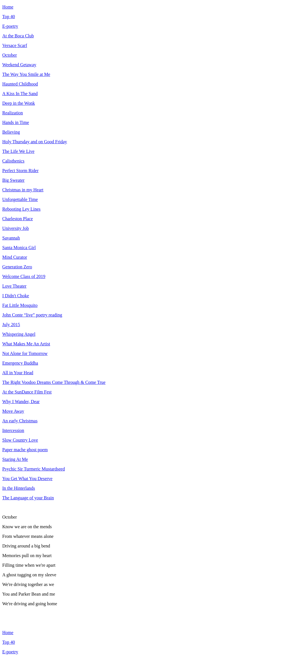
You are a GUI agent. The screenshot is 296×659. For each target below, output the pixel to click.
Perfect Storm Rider (20, 170)
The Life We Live (18, 151)
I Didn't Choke (15, 295)
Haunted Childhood (20, 84)
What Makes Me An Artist (26, 343)
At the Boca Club (18, 35)
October (9, 55)
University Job (15, 228)
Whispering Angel (18, 334)
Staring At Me (15, 459)
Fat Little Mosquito (19, 305)
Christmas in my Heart (22, 189)
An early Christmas (19, 420)
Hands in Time (15, 122)
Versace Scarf (14, 45)
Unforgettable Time (20, 199)
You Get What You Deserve (27, 478)
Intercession (13, 430)
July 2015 (11, 324)
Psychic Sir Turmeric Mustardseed (33, 469)
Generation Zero (17, 266)
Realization (12, 112)
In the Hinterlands (18, 488)
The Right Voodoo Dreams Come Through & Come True (53, 382)
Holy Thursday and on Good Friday (34, 141)
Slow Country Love (20, 440)
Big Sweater (13, 180)
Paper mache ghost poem (25, 449)
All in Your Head (17, 372)
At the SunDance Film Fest (27, 392)
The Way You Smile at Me (26, 74)
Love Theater (14, 286)
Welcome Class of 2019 (23, 276)
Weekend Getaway (19, 64)
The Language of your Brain (28, 497)
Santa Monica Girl (19, 247)
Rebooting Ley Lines (21, 209)
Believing (11, 132)
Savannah (11, 238)
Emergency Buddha (20, 363)
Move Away (13, 411)
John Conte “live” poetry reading (32, 315)
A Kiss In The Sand (20, 93)
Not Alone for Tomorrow (25, 353)
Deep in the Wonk (18, 103)
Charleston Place (17, 218)
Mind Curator (14, 257)
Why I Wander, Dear (21, 401)
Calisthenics (13, 161)
